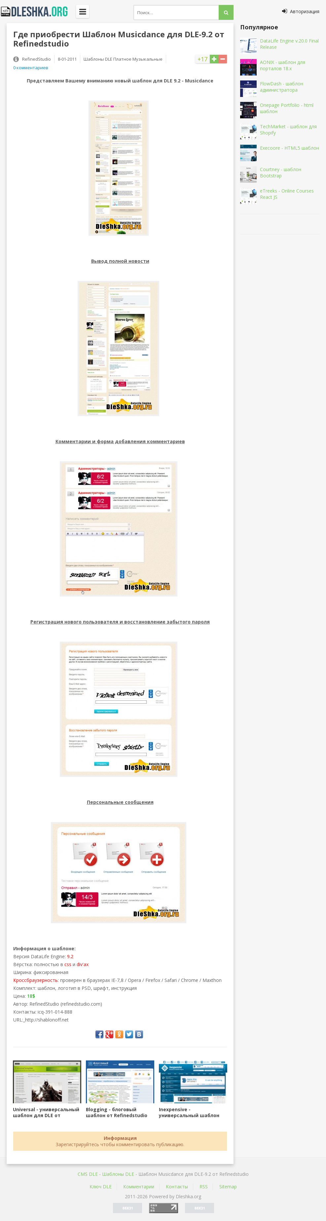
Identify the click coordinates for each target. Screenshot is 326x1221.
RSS (203, 1186)
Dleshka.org (38, 11)
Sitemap (228, 1186)
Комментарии (138, 1186)
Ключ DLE (101, 1186)
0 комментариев (30, 68)
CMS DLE (88, 1174)
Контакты (177, 1186)
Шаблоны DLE (118, 1174)
